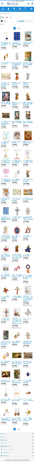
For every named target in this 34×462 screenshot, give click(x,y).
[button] (2, 4)
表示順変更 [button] (20, 21)
